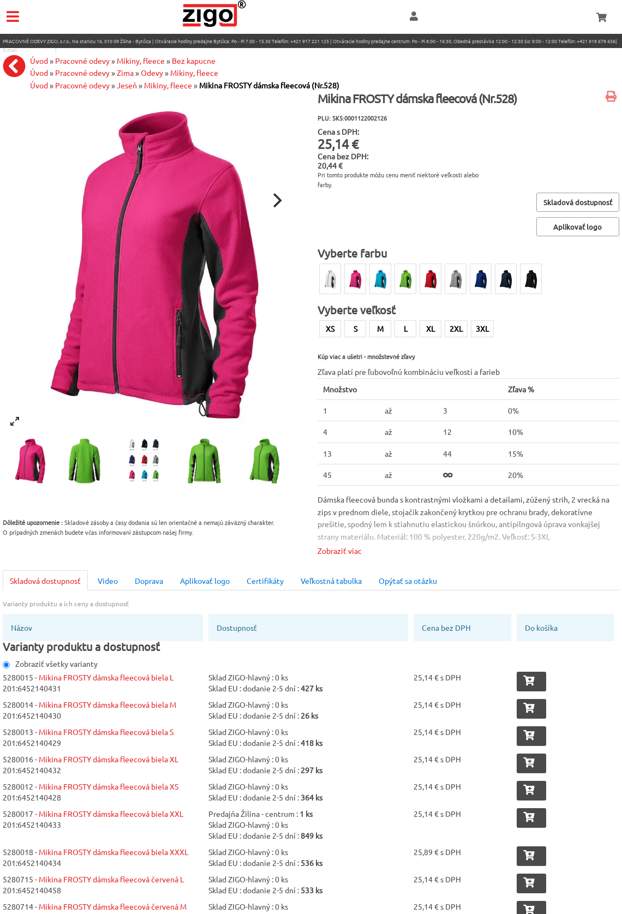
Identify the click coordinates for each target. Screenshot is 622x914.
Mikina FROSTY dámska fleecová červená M (113, 906)
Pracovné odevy (82, 85)
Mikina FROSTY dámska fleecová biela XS (108, 786)
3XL (482, 328)
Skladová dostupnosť (45, 581)
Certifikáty (265, 581)
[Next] (276, 200)
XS (330, 328)
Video (108, 581)
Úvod (39, 85)
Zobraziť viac (340, 550)
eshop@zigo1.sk (36, 49)
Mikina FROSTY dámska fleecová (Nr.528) (269, 85)
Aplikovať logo (205, 581)
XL (430, 328)
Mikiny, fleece (168, 85)
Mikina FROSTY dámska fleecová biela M (107, 704)
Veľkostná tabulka (331, 581)
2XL (456, 328)
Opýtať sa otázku (408, 581)
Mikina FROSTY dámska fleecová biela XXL (111, 814)
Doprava (149, 581)
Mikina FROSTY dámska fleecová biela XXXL (113, 852)
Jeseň (127, 85)
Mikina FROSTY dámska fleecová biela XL (108, 759)
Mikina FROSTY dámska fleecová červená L (111, 879)
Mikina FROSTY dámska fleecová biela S (106, 732)
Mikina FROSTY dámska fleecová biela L (106, 677)
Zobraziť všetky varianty (50, 663)
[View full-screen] (14, 421)
